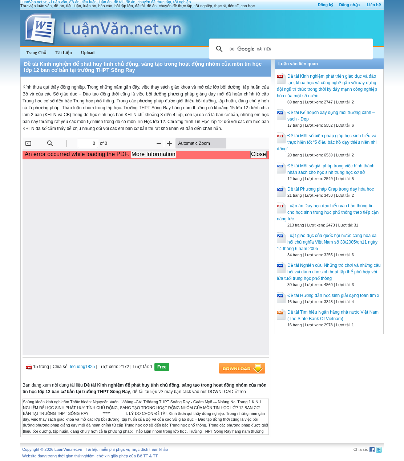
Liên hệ (374, 5)
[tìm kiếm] (290, 49)
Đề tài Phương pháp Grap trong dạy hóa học (330, 189)
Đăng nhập (349, 5)
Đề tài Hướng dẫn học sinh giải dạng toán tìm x (333, 295)
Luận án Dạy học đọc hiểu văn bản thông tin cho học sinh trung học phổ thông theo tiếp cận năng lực (328, 212)
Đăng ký (326, 5)
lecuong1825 (82, 366)
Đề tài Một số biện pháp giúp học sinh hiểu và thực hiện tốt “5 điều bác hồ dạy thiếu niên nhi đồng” (326, 142)
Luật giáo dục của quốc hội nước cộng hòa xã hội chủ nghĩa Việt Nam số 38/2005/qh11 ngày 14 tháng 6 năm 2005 (327, 242)
